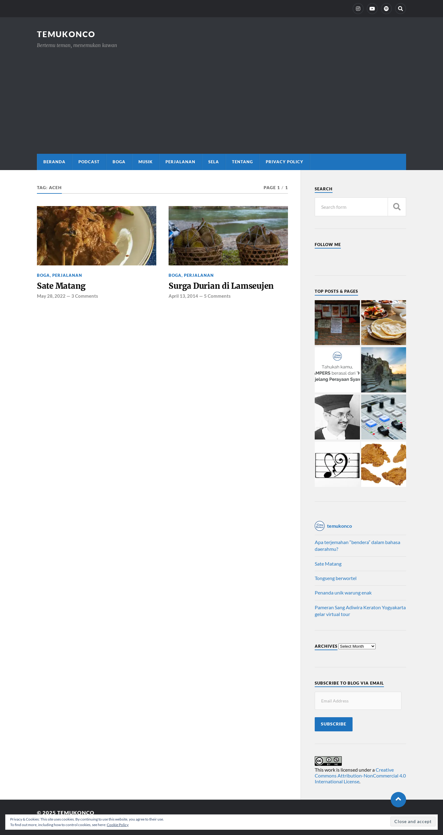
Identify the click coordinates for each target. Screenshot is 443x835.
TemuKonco (66, 34)
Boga (119, 161)
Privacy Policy (284, 161)
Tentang (242, 161)
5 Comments (217, 296)
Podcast (89, 161)
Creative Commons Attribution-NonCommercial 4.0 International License (360, 775)
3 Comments (84, 296)
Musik (145, 161)
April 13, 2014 (183, 296)
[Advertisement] (221, 95)
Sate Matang (61, 286)
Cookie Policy (118, 824)
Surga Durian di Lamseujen (221, 286)
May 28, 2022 (51, 296)
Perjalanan (180, 161)
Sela (213, 161)
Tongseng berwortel (336, 578)
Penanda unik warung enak (343, 592)
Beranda (54, 161)
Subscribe (333, 724)
